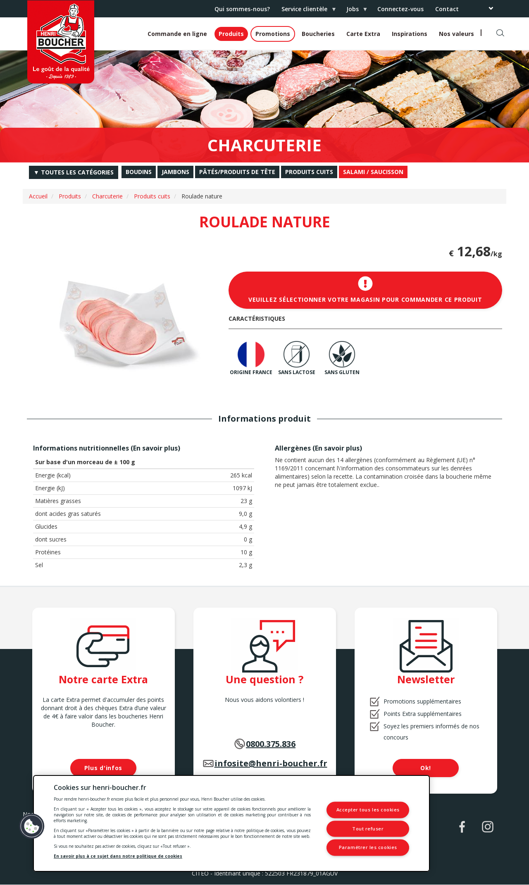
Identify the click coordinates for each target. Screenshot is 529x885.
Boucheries (318, 34)
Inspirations (409, 34)
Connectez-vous (400, 9)
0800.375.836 (270, 743)
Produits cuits (152, 196)
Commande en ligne (177, 34)
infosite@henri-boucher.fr (270, 763)
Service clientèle (306, 11)
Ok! (425, 768)
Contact (447, 9)
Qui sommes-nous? (242, 9)
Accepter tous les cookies (368, 810)
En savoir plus (155, 448)
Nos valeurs (456, 34)
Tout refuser (368, 828)
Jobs (354, 11)
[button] (32, 826)
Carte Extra (363, 34)
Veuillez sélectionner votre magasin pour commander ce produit (365, 289)
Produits (231, 34)
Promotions (272, 34)
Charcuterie (107, 196)
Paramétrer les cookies (368, 847)
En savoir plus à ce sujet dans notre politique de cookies (118, 856)
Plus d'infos (103, 768)
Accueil (38, 196)
